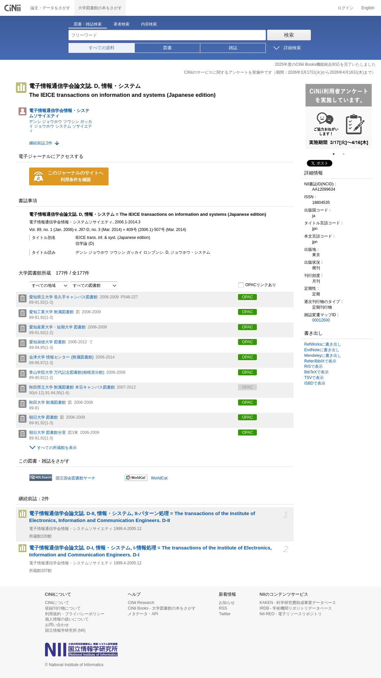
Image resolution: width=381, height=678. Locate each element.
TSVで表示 (314, 377)
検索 (289, 35)
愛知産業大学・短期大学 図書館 (57, 327)
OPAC (247, 297)
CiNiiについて (57, 602)
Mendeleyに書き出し (322, 355)
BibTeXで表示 (316, 372)
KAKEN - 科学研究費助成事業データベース (298, 602)
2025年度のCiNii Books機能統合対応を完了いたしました (325, 64)
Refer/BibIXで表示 (320, 361)
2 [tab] (346, 154)
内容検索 (149, 24)
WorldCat (159, 478)
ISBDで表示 (314, 383)
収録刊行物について (63, 608)
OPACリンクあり (257, 285)
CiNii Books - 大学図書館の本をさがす (162, 608)
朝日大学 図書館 (43, 417)
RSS (223, 608)
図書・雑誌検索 (88, 24)
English (367, 8)
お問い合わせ (57, 624)
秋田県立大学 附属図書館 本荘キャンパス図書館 (72, 387)
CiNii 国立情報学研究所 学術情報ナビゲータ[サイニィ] (13, 8)
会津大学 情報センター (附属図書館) (61, 357)
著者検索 (121, 24)
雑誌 (233, 47)
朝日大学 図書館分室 (47, 432)
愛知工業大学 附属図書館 (51, 312)
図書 (167, 47)
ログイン (346, 8)
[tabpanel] (338, 116)
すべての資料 (102, 47)
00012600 (321, 320)
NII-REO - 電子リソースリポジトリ (291, 614)
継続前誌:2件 (40, 143)
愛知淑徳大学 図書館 (47, 342)
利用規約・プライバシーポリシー (75, 614)
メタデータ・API (143, 614)
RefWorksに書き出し (322, 344)
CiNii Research (141, 602)
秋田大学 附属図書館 (47, 402)
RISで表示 (313, 366)
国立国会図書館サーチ (75, 478)
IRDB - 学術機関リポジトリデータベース (296, 608)
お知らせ (227, 602)
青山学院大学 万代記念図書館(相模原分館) (66, 372)
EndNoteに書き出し (322, 350)
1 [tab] (336, 154)
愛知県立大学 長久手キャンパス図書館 (63, 297)
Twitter (224, 614)
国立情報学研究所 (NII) (65, 630)
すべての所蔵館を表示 (57, 447)
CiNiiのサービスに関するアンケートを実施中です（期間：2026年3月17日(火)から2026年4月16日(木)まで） (280, 72)
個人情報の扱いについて (67, 619)
